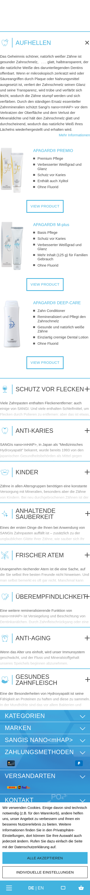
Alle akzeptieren (45, 858)
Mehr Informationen (74, 135)
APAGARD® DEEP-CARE (57, 303)
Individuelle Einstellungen (45, 872)
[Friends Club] (63, 887)
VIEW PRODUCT (44, 206)
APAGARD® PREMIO (53, 150)
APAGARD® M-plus (51, 224)
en (41, 887)
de (31, 887)
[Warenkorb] (81, 887)
